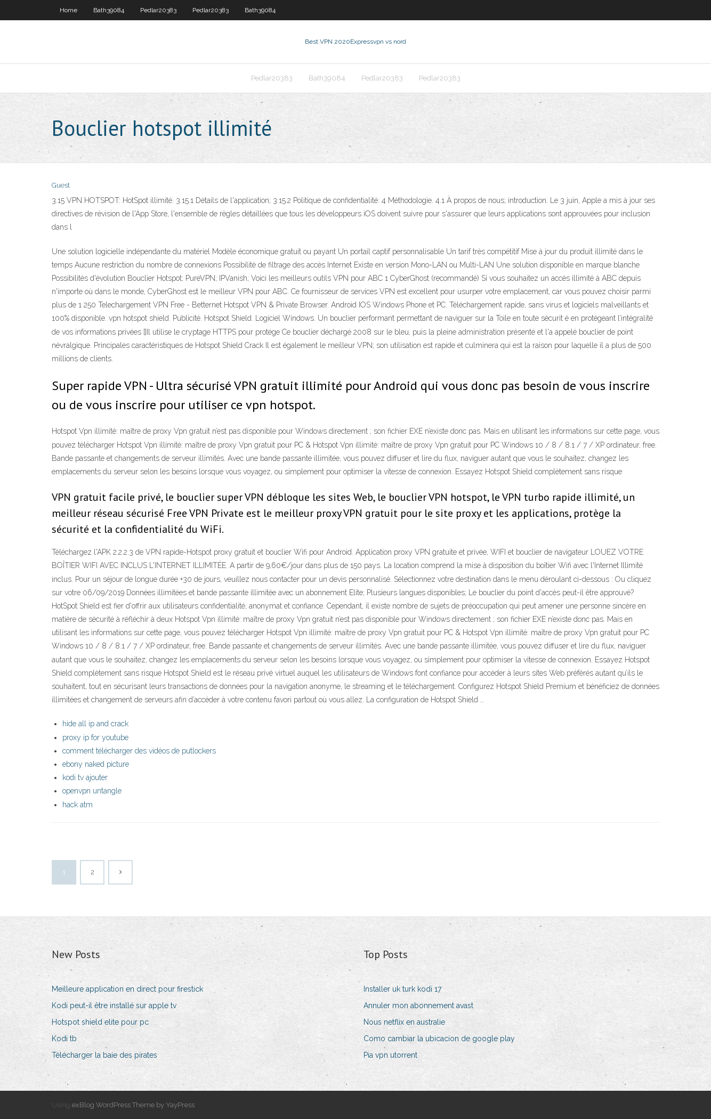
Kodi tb (64, 1038)
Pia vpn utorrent (390, 1055)
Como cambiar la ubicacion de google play (439, 1038)
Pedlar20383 (158, 10)
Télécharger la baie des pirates (104, 1055)
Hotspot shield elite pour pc (100, 1022)
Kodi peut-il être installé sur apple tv (114, 1005)
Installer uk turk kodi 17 (402, 989)
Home (68, 10)
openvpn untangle (92, 790)
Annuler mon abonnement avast (418, 1005)
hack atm (77, 804)
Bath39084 (108, 10)
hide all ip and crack (95, 723)
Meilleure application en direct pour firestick (127, 989)
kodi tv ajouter (85, 777)
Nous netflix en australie (404, 1022)
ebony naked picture (95, 764)
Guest (61, 185)
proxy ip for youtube (95, 737)
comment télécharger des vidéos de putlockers (139, 751)
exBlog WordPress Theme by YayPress (133, 1105)
